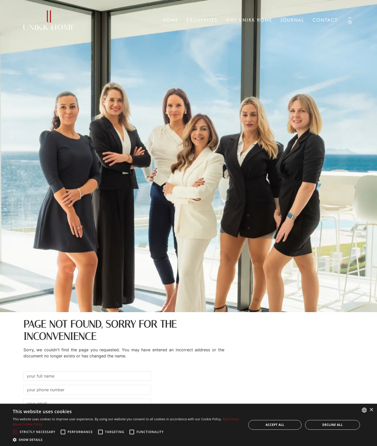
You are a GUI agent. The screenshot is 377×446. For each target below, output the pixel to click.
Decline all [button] (332, 425)
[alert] (188, 425)
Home (170, 19)
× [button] (371, 410)
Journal (292, 19)
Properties (201, 19)
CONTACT (325, 19)
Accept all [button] (275, 425)
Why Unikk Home (249, 19)
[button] (126, 439)
